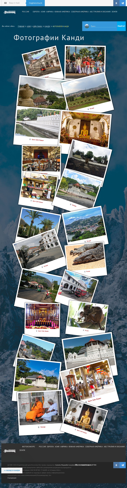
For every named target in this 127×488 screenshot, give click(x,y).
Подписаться (35, 3)
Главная (21, 26)
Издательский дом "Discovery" (9, 14)
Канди (47, 26)
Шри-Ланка (37, 26)
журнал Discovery (9, 452)
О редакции (12, 478)
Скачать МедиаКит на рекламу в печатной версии (73, 465)
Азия (29, 26)
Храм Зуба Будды (37, 201)
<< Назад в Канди (12, 470)
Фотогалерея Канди (61, 26)
